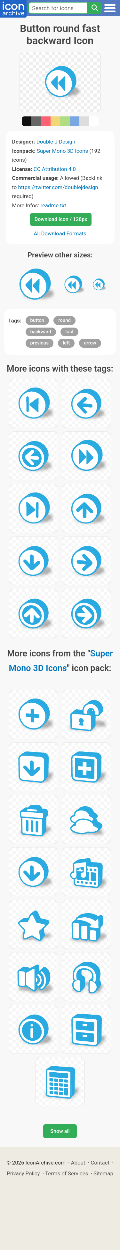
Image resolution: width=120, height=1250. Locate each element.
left (66, 343)
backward (40, 332)
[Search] (94, 8)
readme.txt (53, 205)
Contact (100, 1162)
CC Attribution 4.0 (55, 169)
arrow (90, 343)
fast (69, 332)
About (78, 1162)
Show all (59, 1131)
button (37, 320)
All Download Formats (60, 233)
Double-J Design (56, 141)
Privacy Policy (23, 1173)
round (64, 320)
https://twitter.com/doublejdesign (58, 187)
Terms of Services (66, 1173)
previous (39, 343)
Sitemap (103, 1173)
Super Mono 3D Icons (62, 151)
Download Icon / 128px (61, 219)
